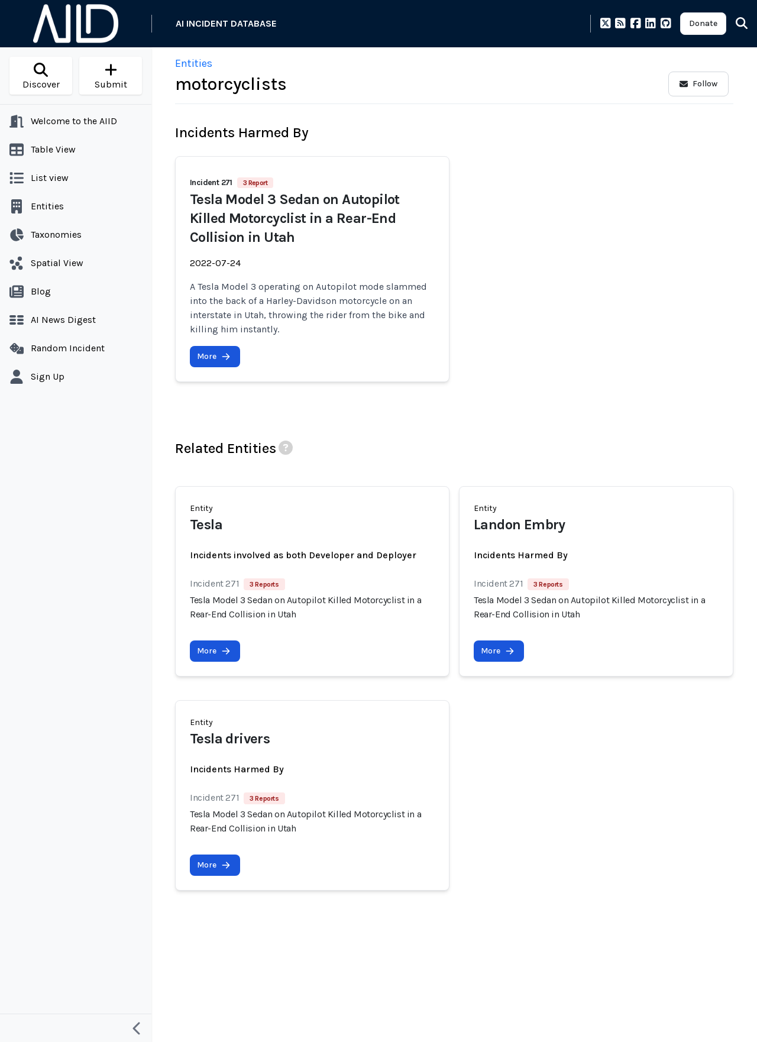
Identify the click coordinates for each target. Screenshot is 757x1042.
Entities (193, 63)
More (214, 356)
